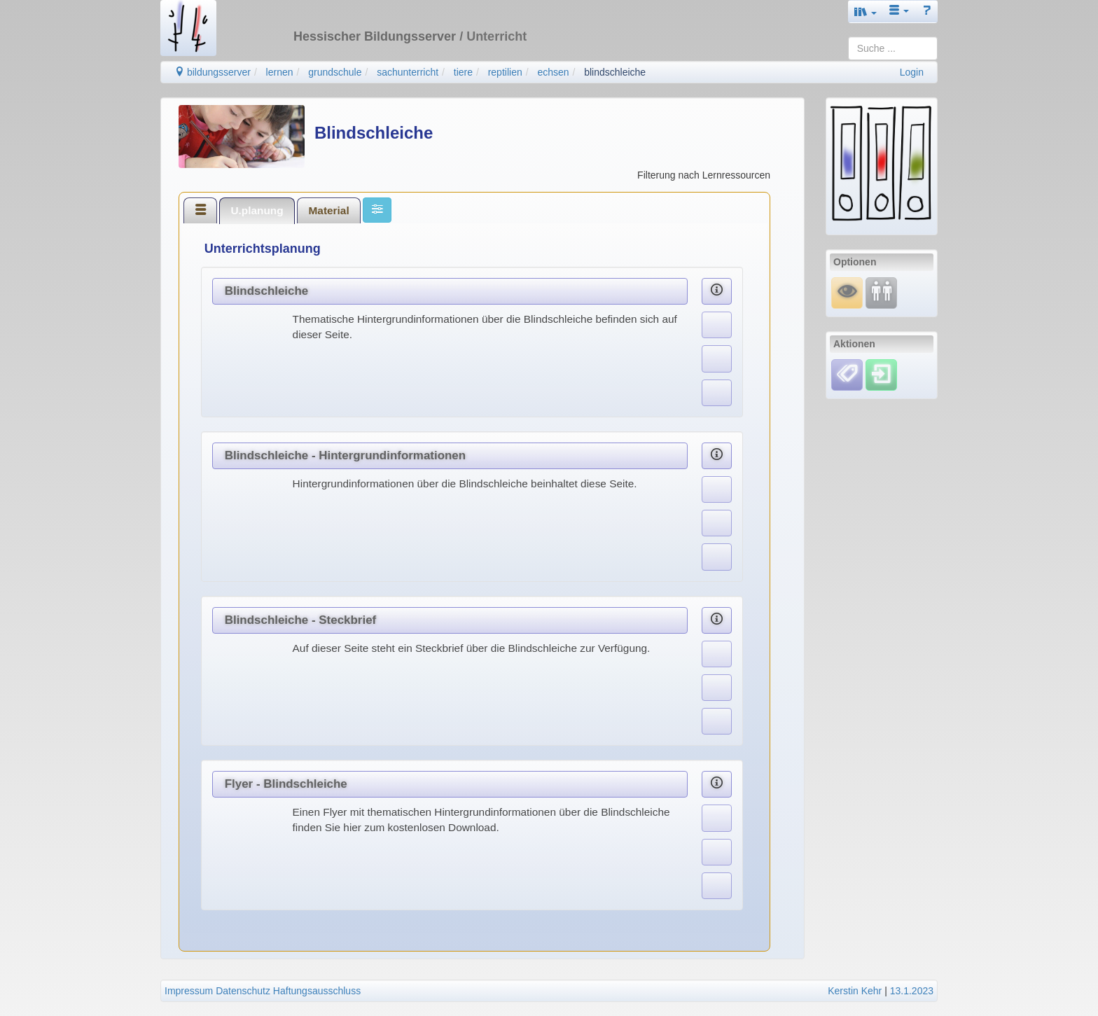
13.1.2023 (911, 990)
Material (329, 210)
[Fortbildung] (881, 292)
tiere (463, 72)
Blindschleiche (267, 291)
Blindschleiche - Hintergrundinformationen (345, 455)
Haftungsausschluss (317, 990)
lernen (279, 72)
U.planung (256, 210)
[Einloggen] (881, 374)
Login (912, 72)
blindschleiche (615, 72)
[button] (865, 11)
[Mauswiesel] (847, 292)
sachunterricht (407, 72)
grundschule (334, 72)
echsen (553, 72)
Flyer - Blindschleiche (286, 784)
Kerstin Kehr (855, 990)
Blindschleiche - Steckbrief (301, 620)
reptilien (505, 72)
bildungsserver (212, 72)
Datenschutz (243, 990)
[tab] (200, 210)
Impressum (189, 990)
